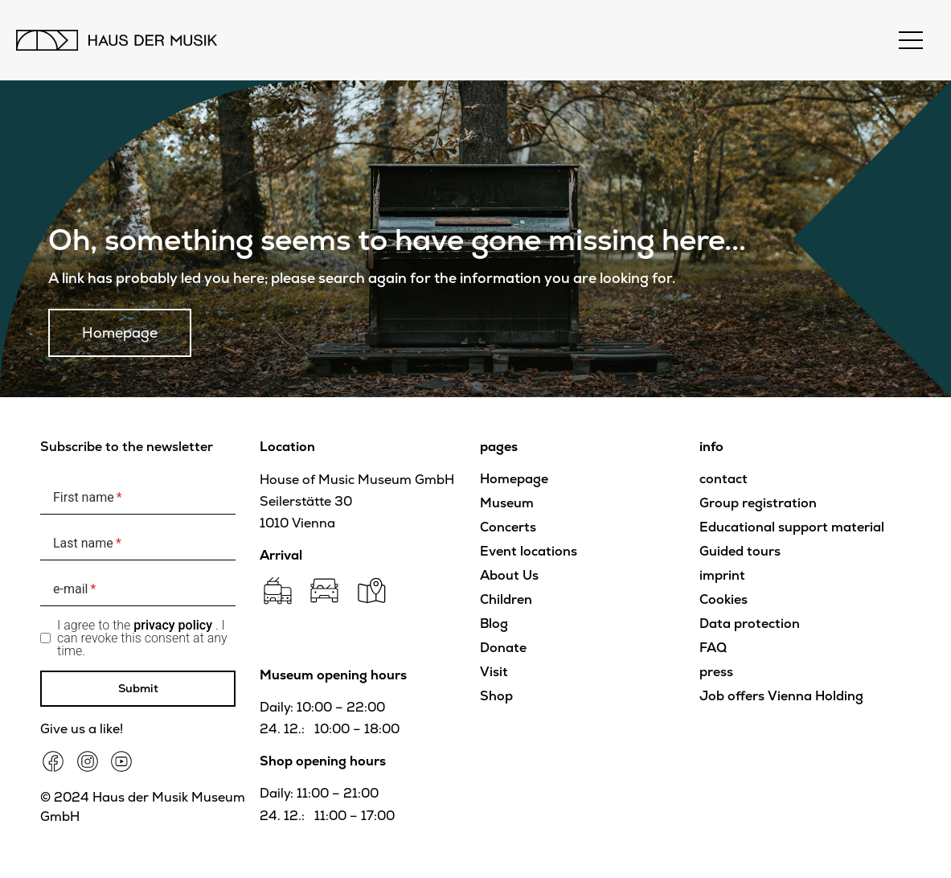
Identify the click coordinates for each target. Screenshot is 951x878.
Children (506, 599)
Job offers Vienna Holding (781, 695)
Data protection (749, 623)
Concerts (508, 527)
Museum (507, 502)
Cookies (723, 599)
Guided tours (740, 551)
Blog (494, 623)
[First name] (138, 498)
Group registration (758, 502)
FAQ (713, 647)
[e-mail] (138, 589)
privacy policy (172, 625)
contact (723, 478)
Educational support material (791, 527)
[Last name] (138, 543)
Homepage (514, 478)
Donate (503, 647)
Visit (494, 671)
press (716, 671)
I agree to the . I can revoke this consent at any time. (142, 638)
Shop (496, 695)
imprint (722, 575)
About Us (509, 575)
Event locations (528, 551)
